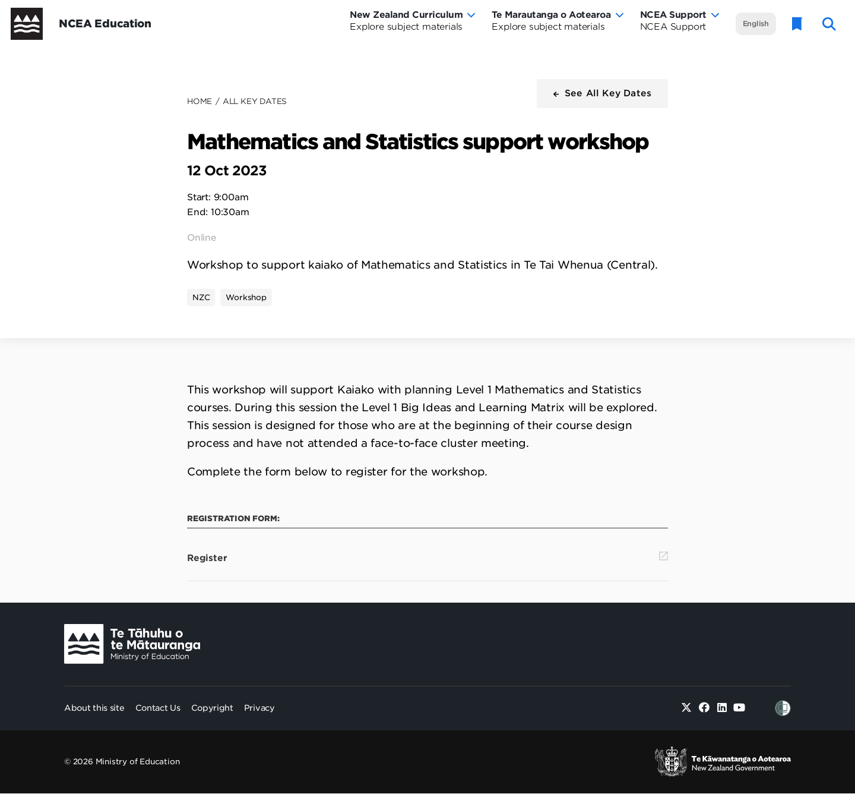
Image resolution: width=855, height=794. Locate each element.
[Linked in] (722, 708)
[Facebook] (704, 708)
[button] (602, 93)
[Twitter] (687, 708)
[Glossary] (797, 24)
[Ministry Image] (132, 644)
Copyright (212, 708)
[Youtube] (739, 708)
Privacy (259, 708)
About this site (94, 708)
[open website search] (829, 24)
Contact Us (157, 708)
